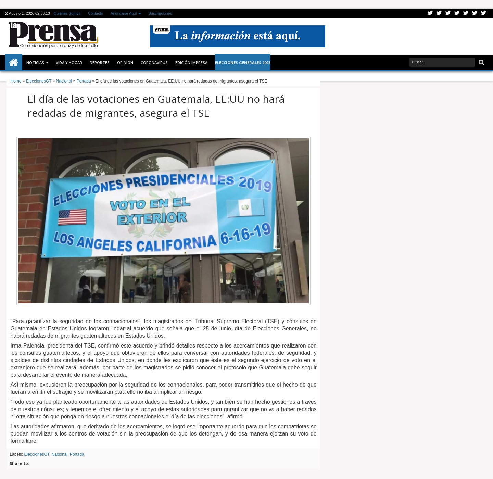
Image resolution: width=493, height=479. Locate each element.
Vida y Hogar (69, 62)
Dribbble (474, 13)
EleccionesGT (36, 454)
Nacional (59, 454)
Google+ (448, 13)
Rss (457, 13)
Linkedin (466, 13)
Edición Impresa (191, 62)
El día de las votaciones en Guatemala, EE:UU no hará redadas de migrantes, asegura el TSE (156, 106)
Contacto (95, 13)
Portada (77, 454)
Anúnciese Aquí (124, 13)
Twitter (430, 13)
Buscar (481, 62)
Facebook (439, 13)
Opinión (125, 62)
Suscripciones (160, 13)
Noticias (35, 62)
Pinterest (483, 13)
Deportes (100, 62)
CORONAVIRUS (154, 62)
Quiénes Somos (67, 13)
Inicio (13, 62)
